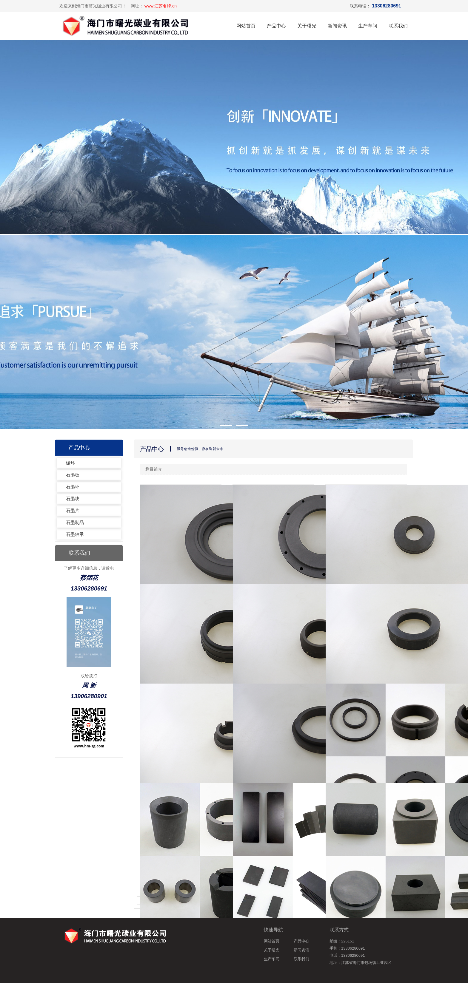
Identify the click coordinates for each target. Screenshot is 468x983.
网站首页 (245, 25)
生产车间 (367, 25)
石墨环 (72, 486)
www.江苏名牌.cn (160, 6)
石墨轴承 (75, 534)
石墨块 (72, 498)
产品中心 (276, 25)
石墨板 (72, 474)
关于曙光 (306, 25)
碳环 (70, 462)
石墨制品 (75, 522)
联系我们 (398, 25)
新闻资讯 (337, 25)
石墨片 (72, 510)
